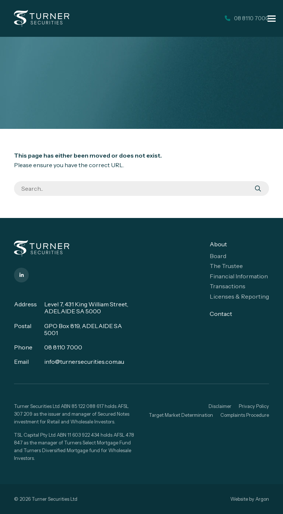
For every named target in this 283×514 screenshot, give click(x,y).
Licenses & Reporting (239, 296)
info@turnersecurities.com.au (84, 361)
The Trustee (226, 266)
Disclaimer (220, 406)
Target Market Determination (181, 415)
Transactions (227, 286)
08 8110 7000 (63, 347)
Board (218, 256)
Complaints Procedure (244, 415)
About (218, 244)
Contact (221, 313)
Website (239, 499)
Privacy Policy (254, 406)
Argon (262, 499)
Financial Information (239, 276)
